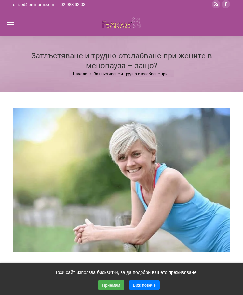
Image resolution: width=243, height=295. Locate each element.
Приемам (111, 285)
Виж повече (144, 285)
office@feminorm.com (33, 4)
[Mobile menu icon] (10, 22)
